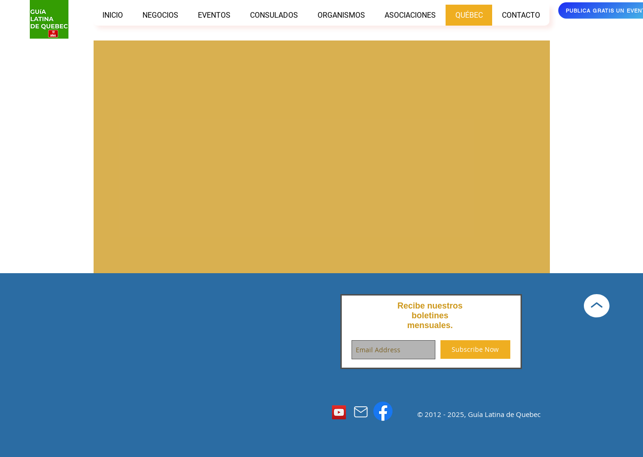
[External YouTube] (321, 160)
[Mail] (361, 412)
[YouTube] (339, 412)
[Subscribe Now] (475, 349)
